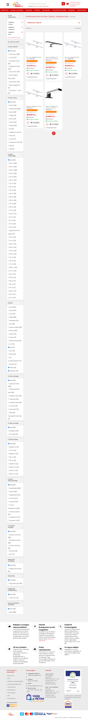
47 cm (11, 264)
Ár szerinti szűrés (13, 42)
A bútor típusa (13, 47)
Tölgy (11, 115)
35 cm (11, 173)
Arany (11, 139)
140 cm (11, 251)
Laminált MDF (13, 403)
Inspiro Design (14, 327)
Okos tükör (13, 72)
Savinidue (12, 321)
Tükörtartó (13, 598)
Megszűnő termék (15, 569)
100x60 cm (12, 447)
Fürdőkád (37, 10)
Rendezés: (29, 28)
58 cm (11, 281)
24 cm (11, 241)
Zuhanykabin (46, 10)
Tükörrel (12, 502)
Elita (10, 324)
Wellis (11, 317)
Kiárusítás (11, 576)
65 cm (11, 197)
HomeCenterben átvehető (13, 604)
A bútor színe (12, 98)
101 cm (11, 237)
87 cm (11, 298)
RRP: (28, 63)
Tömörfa (12, 406)
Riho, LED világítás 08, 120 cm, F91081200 (34, 58)
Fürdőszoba (4, 10)
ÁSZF (8, 678)
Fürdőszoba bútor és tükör (37, 16)
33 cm (11, 224)
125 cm (11, 244)
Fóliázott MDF (13, 396)
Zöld (10, 149)
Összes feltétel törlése (14, 37)
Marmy (11, 331)
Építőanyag (4, 13)
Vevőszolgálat (11, 693)
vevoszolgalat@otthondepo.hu (34, 686)
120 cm (11, 170)
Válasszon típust (34, 22)
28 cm (11, 274)
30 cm (11, 190)
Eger (47, 6)
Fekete (11, 125)
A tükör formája (13, 423)
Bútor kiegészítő (14, 85)
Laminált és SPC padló (59, 10)
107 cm (11, 271)
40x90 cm (12, 464)
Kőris (11, 136)
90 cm (11, 187)
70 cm (11, 210)
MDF (10, 554)
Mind (11, 51)
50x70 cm (12, 470)
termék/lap (78, 28)
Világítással (13, 495)
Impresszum (10, 675)
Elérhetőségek (11, 698)
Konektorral (13, 520)
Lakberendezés (14, 13)
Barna (11, 119)
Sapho (11, 334)
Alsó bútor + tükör (15, 90)
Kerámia (12, 551)
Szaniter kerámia (15, 535)
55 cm (11, 180)
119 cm (11, 261)
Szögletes (12, 431)
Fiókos (11, 492)
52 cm (11, 288)
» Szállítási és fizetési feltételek (15, 681)
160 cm (11, 254)
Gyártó (10, 303)
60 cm (11, 163)
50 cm (11, 194)
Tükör (11, 58)
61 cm (11, 220)
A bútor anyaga (13, 376)
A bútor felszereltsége (13, 480)
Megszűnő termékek (11, 560)
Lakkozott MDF (14, 384)
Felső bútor (13, 82)
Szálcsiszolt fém (14, 142)
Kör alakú (12, 434)
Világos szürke (14, 132)
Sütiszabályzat (11, 687)
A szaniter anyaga (11, 526)
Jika (10, 314)
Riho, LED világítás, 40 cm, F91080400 (34, 107)
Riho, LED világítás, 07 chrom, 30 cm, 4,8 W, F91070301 (52, 58)
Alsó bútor (12, 54)
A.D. (10, 344)
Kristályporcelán (14, 540)
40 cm (11, 177)
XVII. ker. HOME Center (40, 6)
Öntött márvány (14, 546)
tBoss (11, 310)
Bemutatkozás (11, 690)
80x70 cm (12, 474)
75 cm (11, 183)
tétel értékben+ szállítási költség (75, 4)
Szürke (11, 122)
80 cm (11, 167)
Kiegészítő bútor (14, 66)
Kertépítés (71, 10)
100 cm (11, 200)
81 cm (11, 217)
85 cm (11, 207)
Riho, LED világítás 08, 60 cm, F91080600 (72, 58)
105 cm (11, 277)
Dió (10, 129)
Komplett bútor (14, 61)
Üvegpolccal (13, 517)
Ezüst (11, 112)
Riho (10, 347)
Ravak (11, 354)
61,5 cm (11, 291)
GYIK (8, 695)
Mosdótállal (13, 488)
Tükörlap (12, 399)
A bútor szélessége (12, 155)
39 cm (11, 294)
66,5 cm (12, 267)
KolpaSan (12, 371)
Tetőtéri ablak (81, 10)
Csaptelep (28, 10)
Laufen (11, 337)
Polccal (11, 498)
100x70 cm (12, 467)
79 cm (11, 257)
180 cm (11, 247)
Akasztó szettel (14, 512)
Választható (13, 109)
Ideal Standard (14, 341)
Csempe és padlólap (16, 10)
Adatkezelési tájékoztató (14, 684)
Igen (10, 612)
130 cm (11, 214)
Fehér (11, 105)
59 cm (11, 227)
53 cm (11, 284)
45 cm (11, 204)
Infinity (11, 368)
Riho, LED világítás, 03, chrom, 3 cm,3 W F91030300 (52, 108)
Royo (11, 351)
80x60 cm (12, 454)
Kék (10, 146)
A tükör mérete (13, 439)
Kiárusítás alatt (14, 583)
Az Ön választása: (12, 16)
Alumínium (12, 409)
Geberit (12, 364)
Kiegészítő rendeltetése (12, 589)
